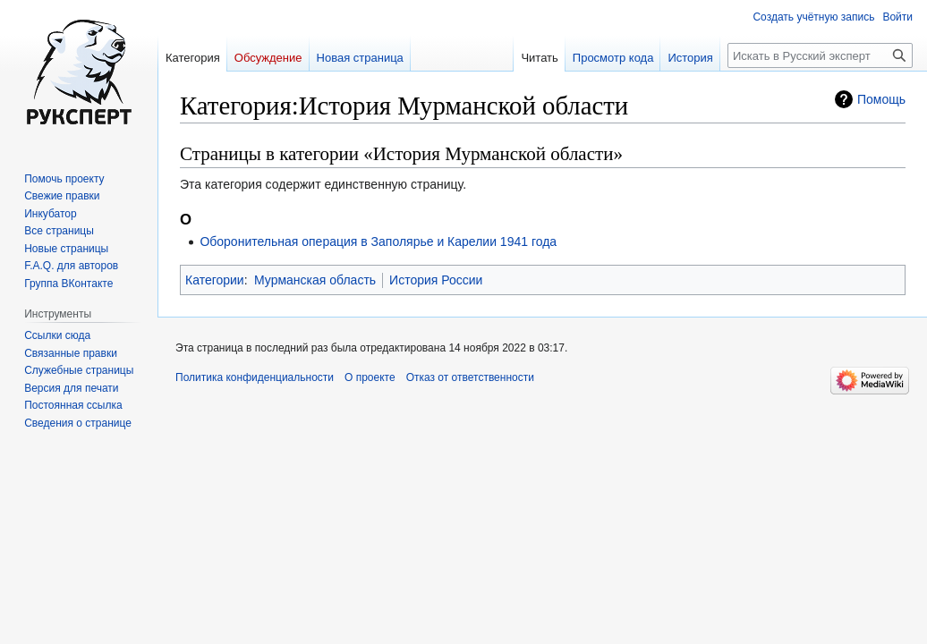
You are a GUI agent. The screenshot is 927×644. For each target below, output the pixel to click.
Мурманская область (315, 280)
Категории (214, 280)
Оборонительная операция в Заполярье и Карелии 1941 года (378, 241)
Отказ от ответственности (470, 377)
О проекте (369, 377)
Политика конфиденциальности (254, 377)
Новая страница (360, 57)
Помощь (881, 99)
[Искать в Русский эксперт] (820, 55)
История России (435, 280)
